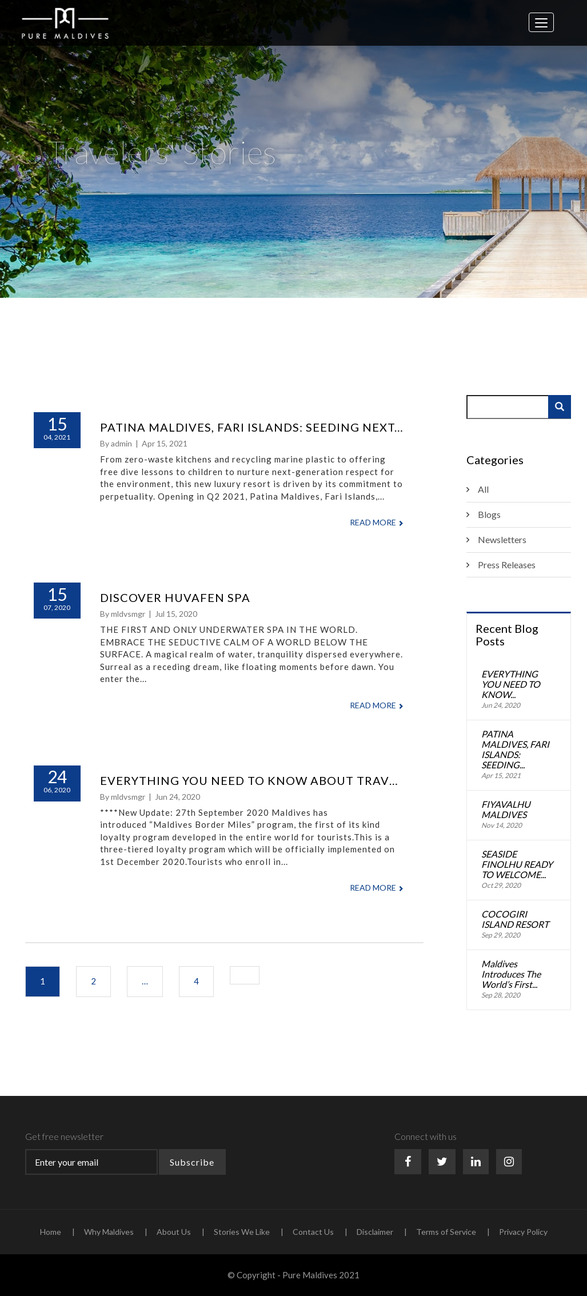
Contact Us (313, 1232)
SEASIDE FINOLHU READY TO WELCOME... (517, 864)
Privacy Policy (523, 1232)
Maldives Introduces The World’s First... (511, 974)
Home (50, 1232)
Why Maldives (109, 1232)
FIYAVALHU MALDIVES (505, 809)
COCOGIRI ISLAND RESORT (515, 919)
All (483, 489)
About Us (174, 1232)
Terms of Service (446, 1232)
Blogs (489, 514)
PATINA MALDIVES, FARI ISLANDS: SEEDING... (515, 749)
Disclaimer (375, 1232)
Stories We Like (242, 1232)
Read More (377, 522)
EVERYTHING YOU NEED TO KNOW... (510, 684)
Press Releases (507, 564)
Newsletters (502, 539)
